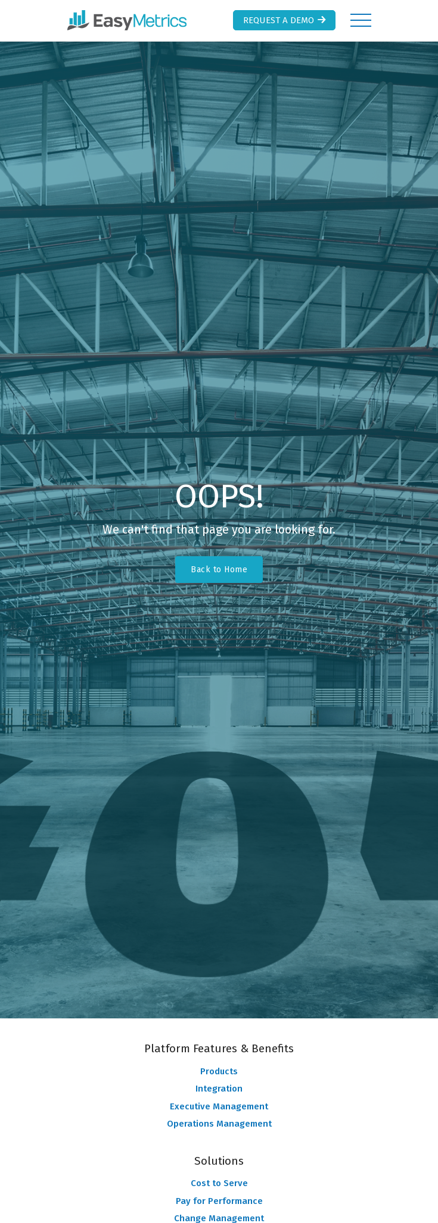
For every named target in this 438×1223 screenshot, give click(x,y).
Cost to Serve (219, 1183)
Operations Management (219, 1123)
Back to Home (219, 570)
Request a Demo (285, 20)
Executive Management (219, 1106)
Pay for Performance (219, 1201)
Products (219, 1071)
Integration (219, 1088)
